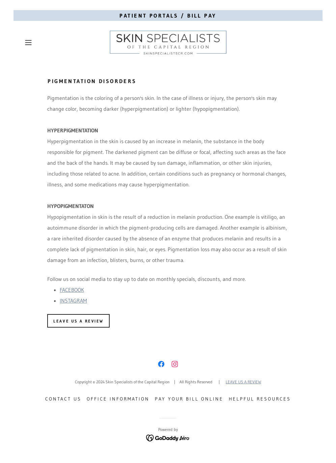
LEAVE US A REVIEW (243, 381)
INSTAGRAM (73, 300)
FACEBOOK (72, 289)
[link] (168, 42)
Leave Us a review (78, 321)
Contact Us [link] (63, 399)
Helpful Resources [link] (260, 399)
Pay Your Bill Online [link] (189, 399)
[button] (43, 42)
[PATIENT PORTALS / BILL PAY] (168, 15)
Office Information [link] (118, 399)
